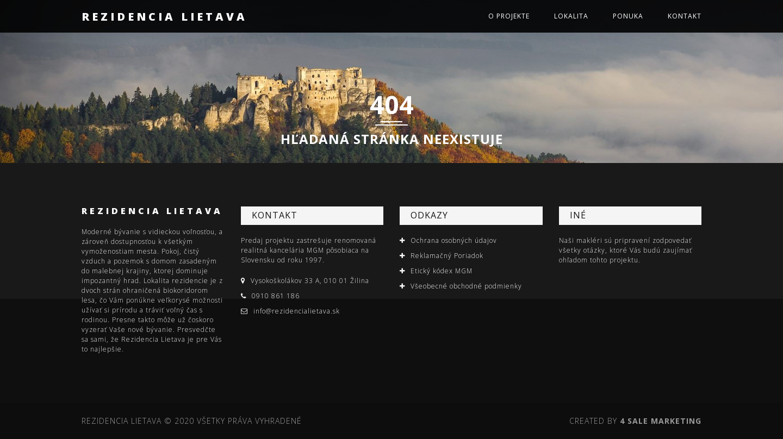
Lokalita (571, 16)
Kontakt (684, 16)
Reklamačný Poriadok (447, 255)
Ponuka (628, 16)
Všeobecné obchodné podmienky (466, 286)
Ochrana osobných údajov (454, 240)
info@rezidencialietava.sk (296, 311)
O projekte (509, 16)
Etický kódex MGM (442, 270)
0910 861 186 (276, 295)
